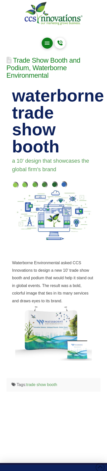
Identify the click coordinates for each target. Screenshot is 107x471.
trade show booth (41, 385)
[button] (47, 43)
